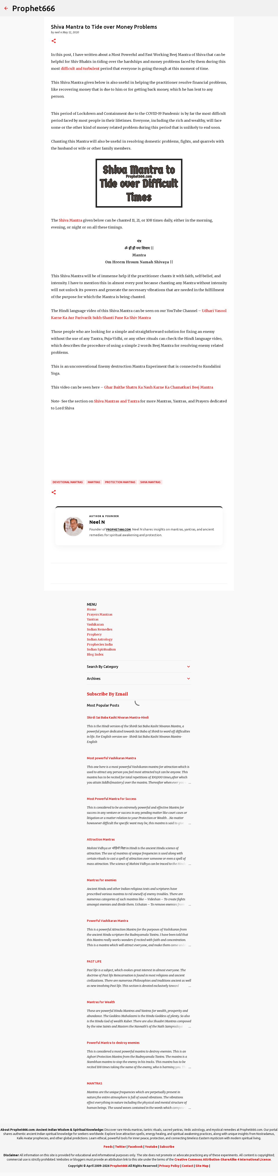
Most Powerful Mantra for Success (111, 799)
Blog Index (95, 654)
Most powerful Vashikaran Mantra (111, 758)
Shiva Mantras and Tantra (116, 401)
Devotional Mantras (68, 482)
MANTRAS (94, 482)
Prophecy (94, 634)
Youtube (151, 1146)
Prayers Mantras (99, 614)
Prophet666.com (118, 529)
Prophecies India (100, 644)
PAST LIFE (94, 961)
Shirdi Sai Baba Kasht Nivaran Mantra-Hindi (118, 717)
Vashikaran (95, 624)
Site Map (201, 1166)
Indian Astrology (100, 639)
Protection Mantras (120, 482)
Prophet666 (33, 8)
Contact (187, 1166)
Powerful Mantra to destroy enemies (113, 1042)
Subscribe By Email (107, 694)
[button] (53, 41)
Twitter (120, 1146)
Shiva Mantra (71, 220)
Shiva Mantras (150, 482)
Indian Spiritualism (101, 649)
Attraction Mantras (101, 839)
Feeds (108, 1146)
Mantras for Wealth (101, 1002)
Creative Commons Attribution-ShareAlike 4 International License (222, 1159)
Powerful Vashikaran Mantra (107, 920)
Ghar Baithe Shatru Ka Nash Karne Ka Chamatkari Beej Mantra (158, 387)
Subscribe (167, 1146)
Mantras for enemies (101, 880)
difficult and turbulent (80, 68)
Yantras (92, 619)
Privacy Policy (169, 1166)
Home (91, 609)
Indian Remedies (99, 629)
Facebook (135, 1146)
